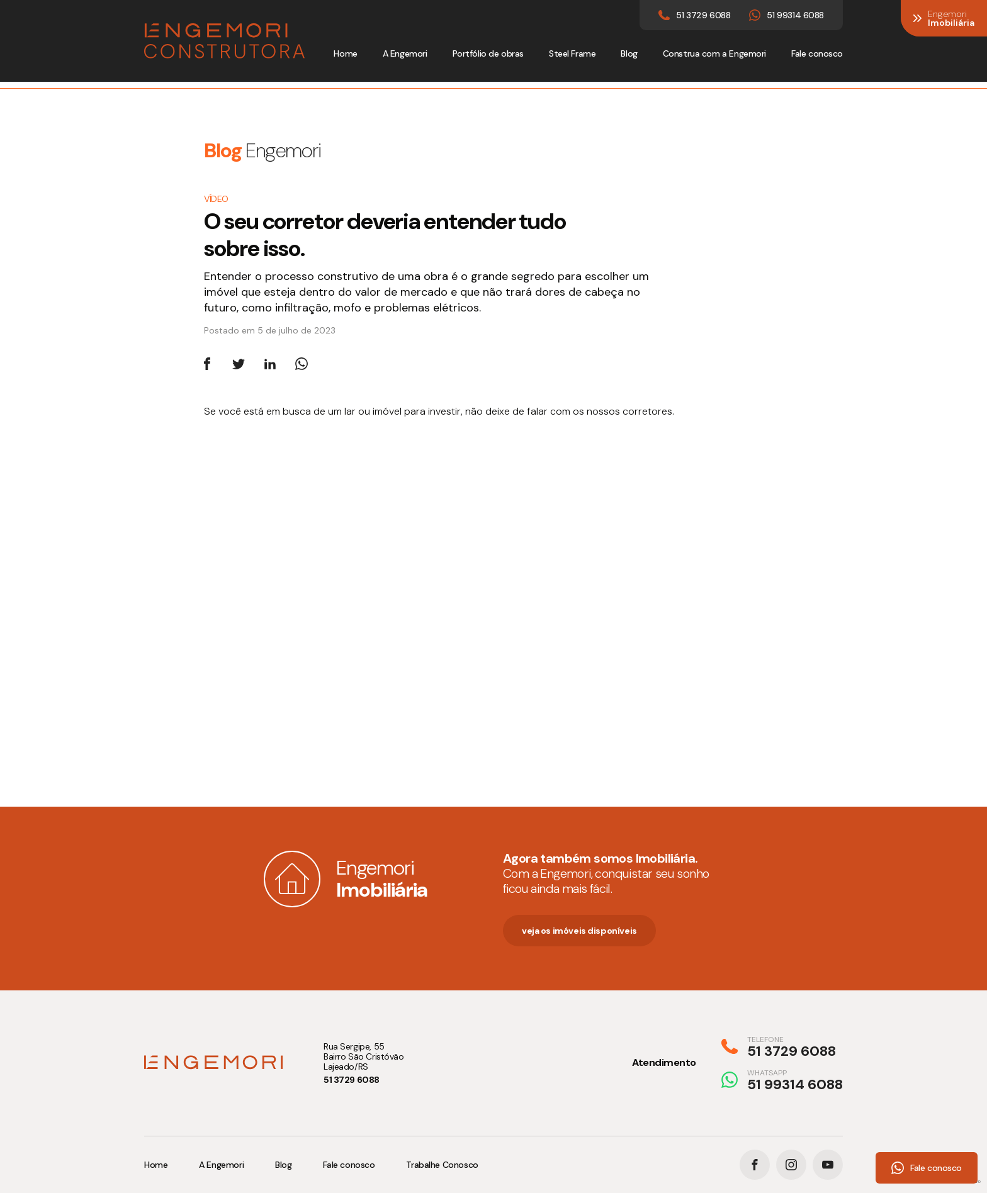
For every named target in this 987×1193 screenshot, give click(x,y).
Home (345, 53)
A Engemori (405, 53)
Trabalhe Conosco (442, 1164)
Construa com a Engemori (714, 53)
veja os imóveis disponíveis (579, 930)
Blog (629, 53)
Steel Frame (572, 53)
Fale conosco (817, 53)
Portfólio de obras (488, 53)
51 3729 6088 (352, 1080)
